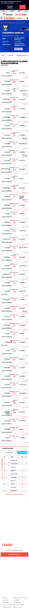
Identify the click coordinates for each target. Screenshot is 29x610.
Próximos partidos (22, 55)
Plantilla (10, 55)
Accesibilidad (16, 600)
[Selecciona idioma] (19, 18)
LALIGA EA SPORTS (9, 452)
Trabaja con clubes (6, 607)
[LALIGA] (9, 18)
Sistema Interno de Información (20, 597)
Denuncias (4, 597)
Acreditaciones (5, 602)
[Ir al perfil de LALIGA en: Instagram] (21, 49)
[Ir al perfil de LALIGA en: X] (15, 49)
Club (2, 55)
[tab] (9, 452)
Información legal (17, 602)
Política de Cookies (17, 607)
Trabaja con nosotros (7, 604)
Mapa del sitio (5, 600)
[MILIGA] (26, 18)
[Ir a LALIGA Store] (14, 14)
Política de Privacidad (18, 604)
